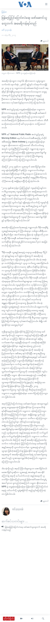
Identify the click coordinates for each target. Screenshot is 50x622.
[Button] (44, 41)
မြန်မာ (4, 12)
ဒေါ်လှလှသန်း (7, 30)
